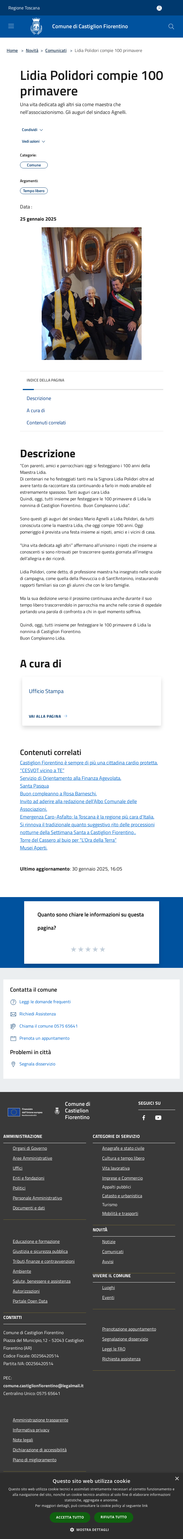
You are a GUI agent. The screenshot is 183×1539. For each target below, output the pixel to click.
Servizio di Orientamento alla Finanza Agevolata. (70, 778)
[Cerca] (171, 26)
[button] (91, 1529)
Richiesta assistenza (121, 1358)
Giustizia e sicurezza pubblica (40, 1251)
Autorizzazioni (26, 1291)
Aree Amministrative (32, 1158)
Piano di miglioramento (34, 1459)
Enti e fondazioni (28, 1178)
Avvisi (108, 1261)
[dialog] (91, 1506)
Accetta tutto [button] (70, 1517)
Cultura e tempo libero (123, 1158)
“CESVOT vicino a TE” (42, 770)
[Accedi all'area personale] (159, 8)
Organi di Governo (30, 1148)
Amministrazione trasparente (40, 1420)
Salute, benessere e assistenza (42, 1281)
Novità (32, 50)
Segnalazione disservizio (125, 1339)
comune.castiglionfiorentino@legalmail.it (43, 1385)
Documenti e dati (29, 1207)
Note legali (23, 1439)
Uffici (17, 1168)
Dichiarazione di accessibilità (40, 1449)
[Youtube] (158, 1118)
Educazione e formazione (36, 1241)
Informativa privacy (31, 1429)
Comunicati (56, 50)
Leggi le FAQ (114, 1348)
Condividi (33, 130)
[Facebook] (143, 1118)
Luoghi (108, 1287)
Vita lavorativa (116, 1168)
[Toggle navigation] (11, 26)
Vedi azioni (34, 141)
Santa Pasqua (34, 786)
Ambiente (22, 1271)
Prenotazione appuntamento (129, 1329)
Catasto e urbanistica (122, 1195)
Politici (19, 1188)
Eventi (108, 1297)
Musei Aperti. (33, 847)
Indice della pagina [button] (45, 380)
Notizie (109, 1241)
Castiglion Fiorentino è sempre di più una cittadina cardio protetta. (89, 762)
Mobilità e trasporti (120, 1213)
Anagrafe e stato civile (123, 1148)
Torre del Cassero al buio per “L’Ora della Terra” (68, 840)
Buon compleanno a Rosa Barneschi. (58, 793)
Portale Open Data (30, 1301)
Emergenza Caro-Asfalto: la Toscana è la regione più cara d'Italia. (87, 817)
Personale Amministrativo (37, 1198)
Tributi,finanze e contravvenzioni (44, 1261)
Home (12, 50)
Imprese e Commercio (122, 1178)
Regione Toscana (24, 7)
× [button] (177, 1479)
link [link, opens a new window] (145, 1505)
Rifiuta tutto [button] (114, 1517)
